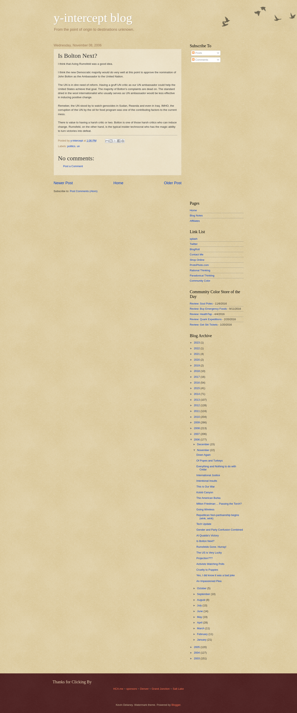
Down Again (203, 454)
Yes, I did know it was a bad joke (215, 575)
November (203, 450)
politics (71, 146)
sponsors (132, 688)
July (199, 605)
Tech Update (203, 523)
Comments (200, 59)
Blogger (175, 704)
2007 (197, 434)
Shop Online (197, 259)
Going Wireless (205, 509)
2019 (197, 365)
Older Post (173, 183)
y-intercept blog (93, 18)
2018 (197, 371)
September (204, 594)
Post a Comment (73, 166)
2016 (197, 382)
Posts (197, 52)
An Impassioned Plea (209, 581)
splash (193, 238)
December (203, 444)
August (201, 599)
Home (118, 183)
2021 (197, 353)
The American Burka (208, 497)
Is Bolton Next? (205, 541)
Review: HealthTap (201, 314)
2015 (197, 388)
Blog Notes (196, 215)
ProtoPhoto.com (199, 265)
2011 (197, 411)
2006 (197, 439)
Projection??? (204, 558)
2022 (197, 348)
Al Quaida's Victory (207, 535)
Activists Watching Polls (210, 563)
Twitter (194, 244)
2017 (197, 376)
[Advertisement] (202, 132)
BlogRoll (195, 249)
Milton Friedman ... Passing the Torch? (219, 503)
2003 (197, 658)
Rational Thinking (200, 270)
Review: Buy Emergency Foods (208, 308)
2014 (197, 393)
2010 (197, 416)
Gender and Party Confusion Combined (219, 529)
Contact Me (196, 254)
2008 (197, 428)
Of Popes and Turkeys (209, 460)
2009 (197, 422)
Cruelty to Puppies (207, 569)
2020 (197, 359)
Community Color (200, 280)
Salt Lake (178, 688)
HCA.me (118, 688)
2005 (197, 647)
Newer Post (63, 183)
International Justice (208, 475)
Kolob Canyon (204, 492)
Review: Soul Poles (201, 303)
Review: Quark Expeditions (206, 319)
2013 (197, 399)
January (202, 639)
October (202, 588)
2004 (197, 652)
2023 (197, 342)
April (200, 622)
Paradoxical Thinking (202, 275)
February (202, 634)
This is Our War (205, 486)
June (200, 611)
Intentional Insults (206, 480)
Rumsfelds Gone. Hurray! (211, 546)
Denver (144, 688)
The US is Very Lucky (209, 552)
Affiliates (195, 220)
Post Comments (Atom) (84, 191)
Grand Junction (161, 688)
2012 (197, 405)
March (201, 628)
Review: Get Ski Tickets (204, 324)
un (78, 146)
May (200, 617)
